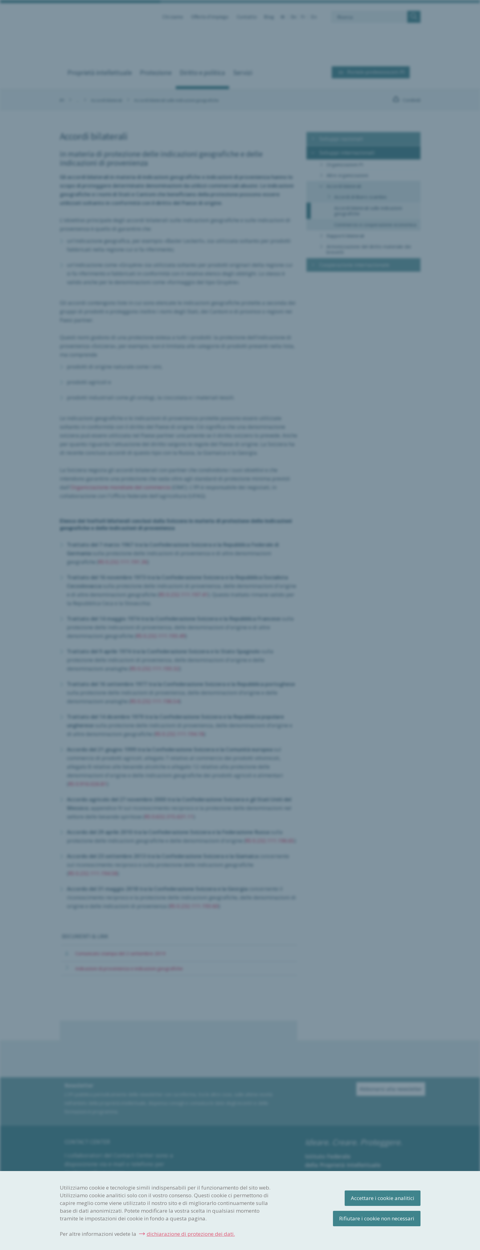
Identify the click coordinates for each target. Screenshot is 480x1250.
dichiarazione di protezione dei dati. (191, 1233)
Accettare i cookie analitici (382, 1198)
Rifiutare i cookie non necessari (376, 1218)
